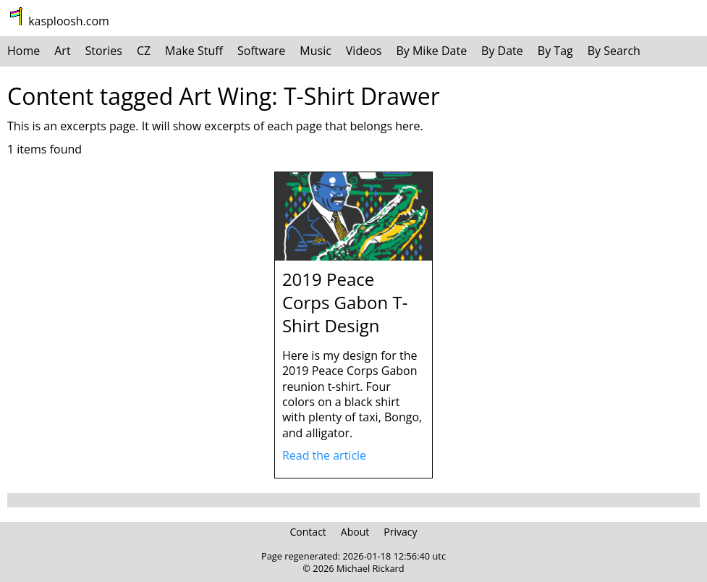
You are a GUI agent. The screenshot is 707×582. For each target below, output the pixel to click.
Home (23, 51)
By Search (614, 51)
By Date (502, 51)
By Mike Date (431, 51)
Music (315, 51)
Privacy (400, 532)
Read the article (324, 455)
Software (261, 51)
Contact (308, 532)
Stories (103, 51)
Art (62, 51)
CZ (144, 51)
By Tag (555, 51)
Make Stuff (194, 51)
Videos (364, 51)
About (355, 532)
